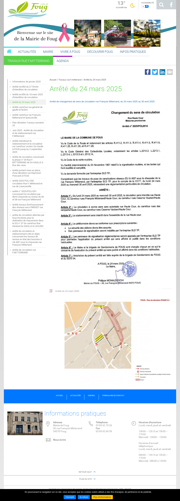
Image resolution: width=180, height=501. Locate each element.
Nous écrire (59, 439)
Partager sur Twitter (155, 72)
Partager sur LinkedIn (162, 72)
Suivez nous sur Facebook (171, 4)
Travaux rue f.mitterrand (70, 80)
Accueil (53, 80)
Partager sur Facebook (147, 72)
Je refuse (83, 497)
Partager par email (170, 72)
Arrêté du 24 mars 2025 (95, 80)
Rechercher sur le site (161, 4)
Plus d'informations (102, 497)
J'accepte (69, 497)
